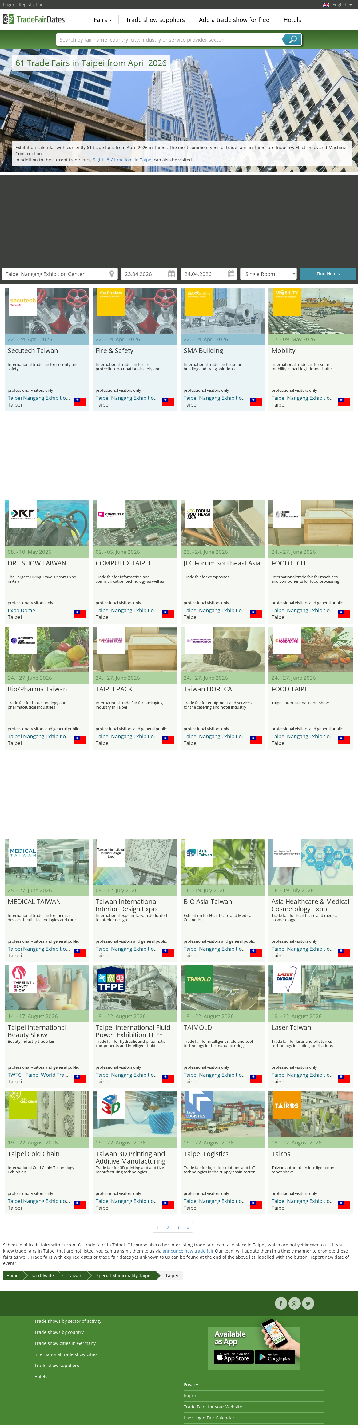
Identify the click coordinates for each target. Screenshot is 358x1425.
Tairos (281, 1154)
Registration (31, 4)
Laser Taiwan (291, 1028)
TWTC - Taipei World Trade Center (48, 1074)
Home (12, 1275)
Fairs (103, 20)
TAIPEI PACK (114, 689)
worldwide (43, 1275)
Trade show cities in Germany (65, 1343)
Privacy (191, 1384)
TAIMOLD (198, 1028)
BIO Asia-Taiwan (208, 902)
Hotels (292, 20)
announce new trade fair (188, 1251)
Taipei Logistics (206, 1154)
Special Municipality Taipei (124, 1275)
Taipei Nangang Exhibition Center (47, 397)
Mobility (284, 351)
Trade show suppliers (155, 20)
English (342, 4)
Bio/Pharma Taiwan (37, 689)
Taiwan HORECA (208, 689)
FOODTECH (288, 563)
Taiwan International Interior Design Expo (127, 905)
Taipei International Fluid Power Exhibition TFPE (133, 1031)
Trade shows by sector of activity (67, 1321)
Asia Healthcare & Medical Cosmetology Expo (310, 905)
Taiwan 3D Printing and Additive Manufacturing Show (130, 1157)
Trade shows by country (59, 1332)
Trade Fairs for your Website (213, 1407)
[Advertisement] (179, 218)
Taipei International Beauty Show (37, 1031)
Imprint (191, 1396)
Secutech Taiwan (33, 351)
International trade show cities (65, 1354)
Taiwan (75, 1275)
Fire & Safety (114, 351)
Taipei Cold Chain (34, 1154)
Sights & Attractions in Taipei (123, 160)
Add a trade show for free (234, 20)
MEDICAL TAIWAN (34, 902)
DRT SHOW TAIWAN (37, 563)
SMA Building (203, 351)
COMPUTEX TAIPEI (123, 563)
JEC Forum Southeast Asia (222, 563)
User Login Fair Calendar (209, 1418)
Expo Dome (21, 610)
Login (8, 4)
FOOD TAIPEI (291, 689)
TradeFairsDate (34, 19)
